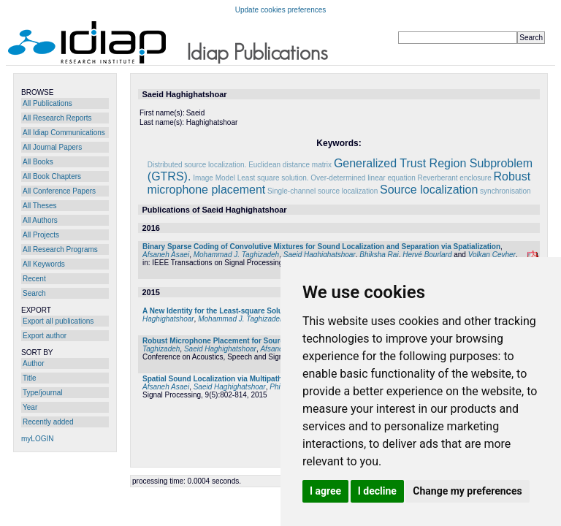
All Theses (40, 206)
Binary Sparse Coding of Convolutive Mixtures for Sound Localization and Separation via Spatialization (321, 247)
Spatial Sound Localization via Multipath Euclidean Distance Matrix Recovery (276, 379)
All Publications (47, 103)
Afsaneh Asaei (165, 255)
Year (30, 407)
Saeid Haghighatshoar (319, 255)
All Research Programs (60, 249)
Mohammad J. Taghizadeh (236, 255)
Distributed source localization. (197, 165)
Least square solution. (273, 178)
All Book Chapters (52, 176)
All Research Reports (57, 118)
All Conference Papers (59, 191)
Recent (34, 279)
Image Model (214, 178)
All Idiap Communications (64, 133)
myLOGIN (37, 439)
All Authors (40, 220)
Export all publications (58, 321)
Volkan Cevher (492, 255)
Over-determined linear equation (362, 178)
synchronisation (505, 191)
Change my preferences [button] (467, 491)
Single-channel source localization (322, 191)
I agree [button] (325, 491)
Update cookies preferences (281, 10)
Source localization (429, 189)
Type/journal (42, 393)
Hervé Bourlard (426, 255)
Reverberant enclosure (455, 178)
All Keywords (44, 264)
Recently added (48, 422)
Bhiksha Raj (378, 255)
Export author (44, 336)
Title (30, 378)
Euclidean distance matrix (290, 165)
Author (33, 363)
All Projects (41, 235)
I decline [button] (377, 491)
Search (34, 293)
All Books (38, 162)
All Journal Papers (52, 147)
